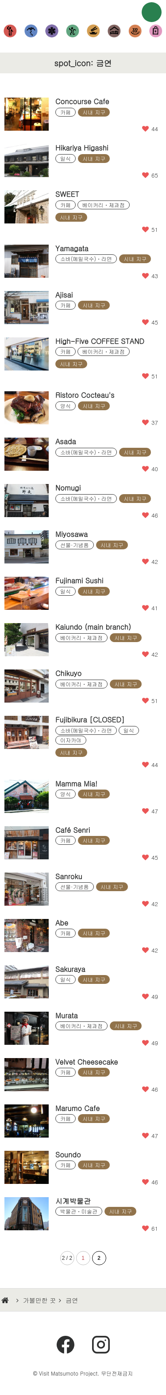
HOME (6, 1300)
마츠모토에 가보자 (83, 11)
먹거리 (93, 31)
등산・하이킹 (31, 31)
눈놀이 (52, 31)
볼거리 (10, 31)
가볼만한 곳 (39, 1300)
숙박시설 (114, 31)
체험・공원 (72, 31)
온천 (134, 31)
